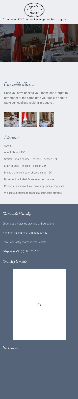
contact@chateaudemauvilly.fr (28, 242)
